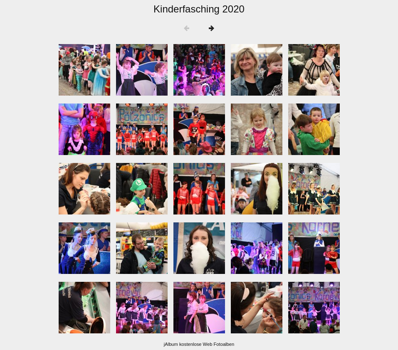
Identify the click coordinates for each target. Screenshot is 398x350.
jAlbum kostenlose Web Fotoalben (199, 344)
